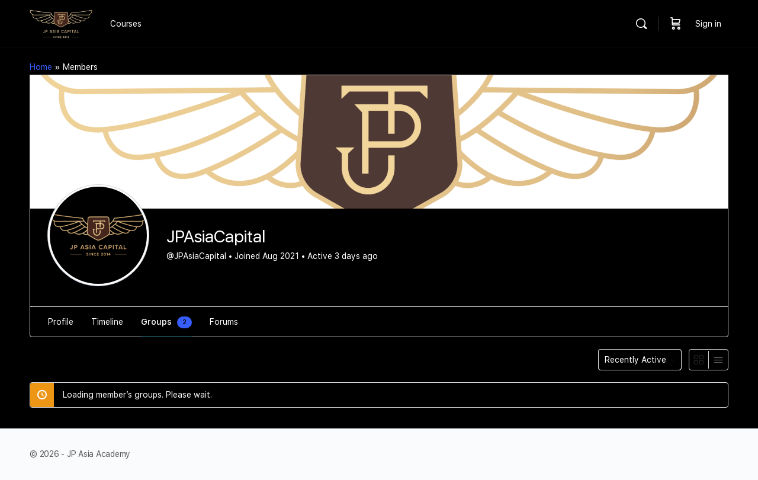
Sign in (708, 23)
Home (41, 67)
